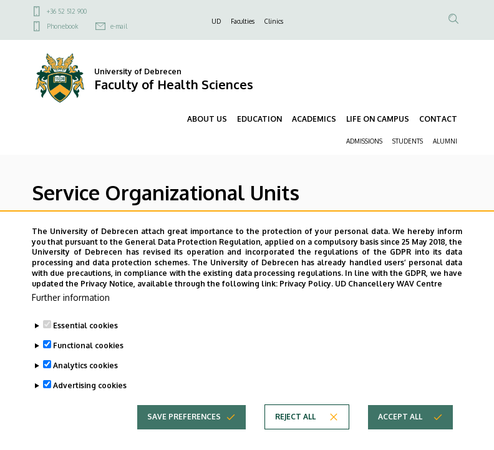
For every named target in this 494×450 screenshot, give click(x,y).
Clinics (273, 21)
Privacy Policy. (306, 302)
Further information (71, 315)
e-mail (118, 26)
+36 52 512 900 (67, 11)
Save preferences (184, 434)
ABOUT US (207, 119)
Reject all (295, 434)
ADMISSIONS (364, 141)
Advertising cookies (90, 403)
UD (216, 21)
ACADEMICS (314, 119)
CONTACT (438, 119)
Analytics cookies (85, 383)
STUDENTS (407, 141)
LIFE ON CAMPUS (377, 119)
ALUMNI (445, 141)
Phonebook (62, 26)
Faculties (242, 21)
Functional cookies (88, 363)
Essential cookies (85, 343)
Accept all (400, 434)
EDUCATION (259, 119)
